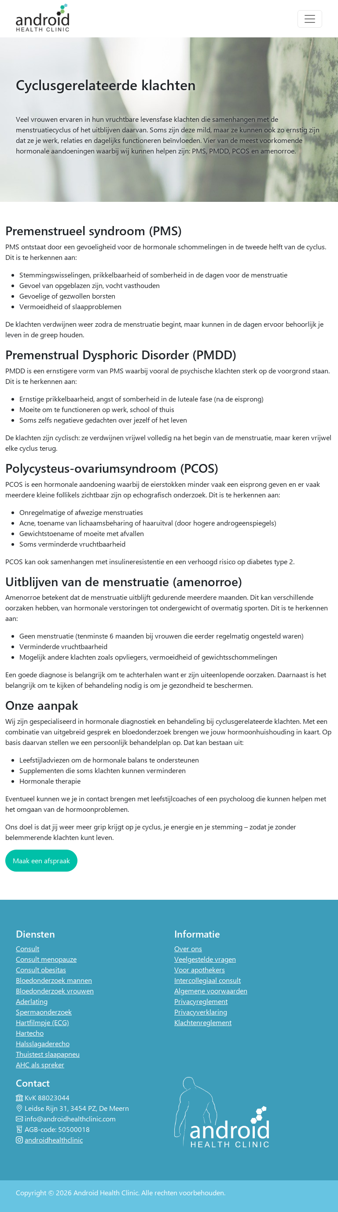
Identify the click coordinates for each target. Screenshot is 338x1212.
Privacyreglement (201, 1001)
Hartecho (30, 1032)
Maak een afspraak (41, 860)
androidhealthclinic (54, 1139)
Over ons (188, 948)
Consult (27, 948)
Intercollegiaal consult (207, 980)
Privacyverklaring (200, 1011)
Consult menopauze (46, 959)
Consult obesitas (41, 969)
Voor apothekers (199, 969)
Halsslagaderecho (43, 1043)
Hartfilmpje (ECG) (42, 1022)
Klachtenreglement (202, 1022)
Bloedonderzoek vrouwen (55, 990)
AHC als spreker (40, 1064)
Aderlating (32, 1001)
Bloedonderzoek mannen (54, 980)
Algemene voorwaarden (210, 990)
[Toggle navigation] (310, 19)
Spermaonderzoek (44, 1011)
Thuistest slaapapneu (48, 1054)
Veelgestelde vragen (205, 959)
